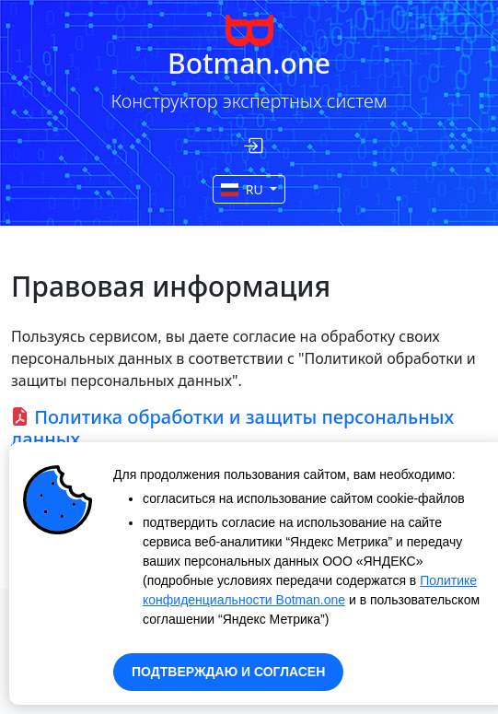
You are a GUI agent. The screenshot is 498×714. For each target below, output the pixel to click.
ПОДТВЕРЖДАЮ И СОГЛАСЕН (228, 671)
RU (243, 189)
